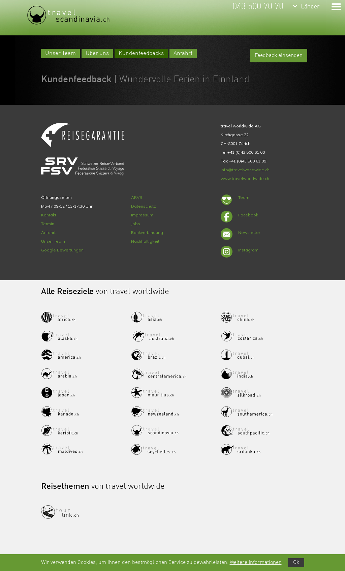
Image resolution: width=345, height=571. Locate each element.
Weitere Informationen (256, 562)
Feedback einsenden (279, 55)
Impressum (142, 214)
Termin (47, 223)
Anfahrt (183, 53)
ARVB (136, 197)
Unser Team (60, 53)
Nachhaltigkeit (145, 241)
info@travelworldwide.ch (245, 169)
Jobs (135, 223)
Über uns (97, 53)
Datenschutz (143, 206)
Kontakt (48, 214)
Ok (296, 562)
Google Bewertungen (62, 249)
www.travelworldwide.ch (245, 178)
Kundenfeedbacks (141, 53)
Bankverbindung (147, 232)
